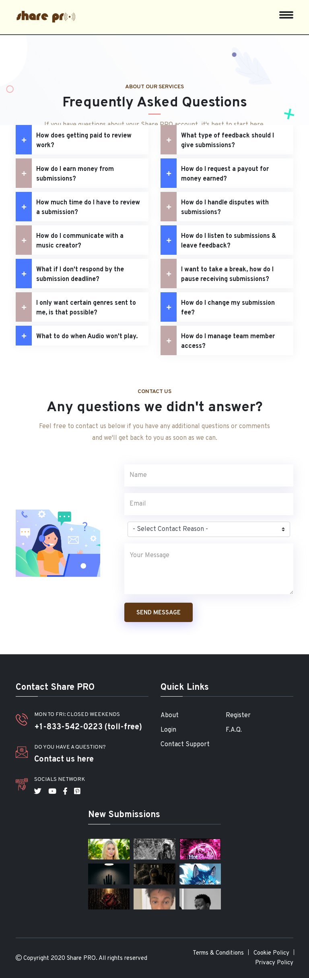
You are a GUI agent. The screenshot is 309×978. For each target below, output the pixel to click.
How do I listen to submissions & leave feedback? (218, 240)
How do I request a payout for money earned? (215, 173)
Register (238, 716)
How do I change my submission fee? (218, 307)
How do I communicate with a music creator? (70, 240)
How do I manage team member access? (218, 340)
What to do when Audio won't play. (77, 335)
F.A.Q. (234, 730)
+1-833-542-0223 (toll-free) (88, 727)
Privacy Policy (274, 963)
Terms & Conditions (218, 953)
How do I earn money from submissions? (65, 173)
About (170, 716)
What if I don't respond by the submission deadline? (70, 273)
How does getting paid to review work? (74, 139)
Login (168, 730)
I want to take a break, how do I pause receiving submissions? (217, 273)
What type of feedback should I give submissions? (217, 139)
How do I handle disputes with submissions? (215, 206)
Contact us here (64, 759)
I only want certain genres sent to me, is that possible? (76, 307)
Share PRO (81, 958)
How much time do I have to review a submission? (78, 206)
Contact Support (185, 745)
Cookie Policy (271, 953)
